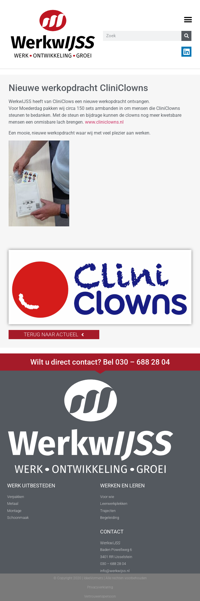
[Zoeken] (186, 36)
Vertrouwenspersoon (100, 596)
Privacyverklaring (100, 587)
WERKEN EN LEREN (122, 486)
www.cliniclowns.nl (104, 122)
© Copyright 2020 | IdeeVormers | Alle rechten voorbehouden (100, 578)
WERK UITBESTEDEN (31, 486)
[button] (187, 19)
